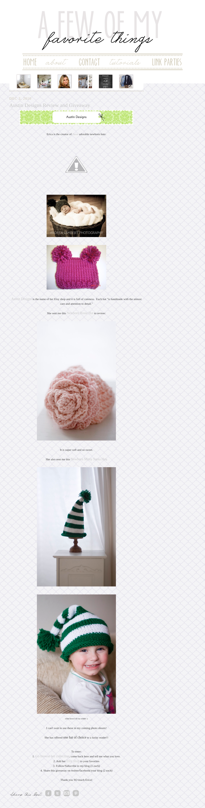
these (75, 134)
